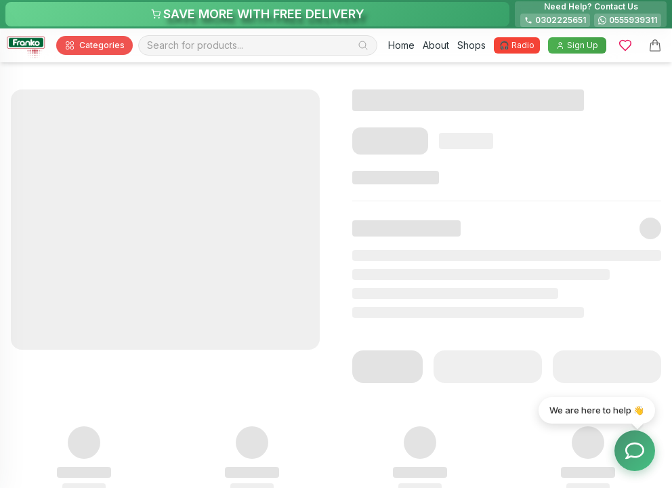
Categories (94, 45)
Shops (471, 45)
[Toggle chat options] (634, 450)
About (436, 45)
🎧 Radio (516, 45)
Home (401, 45)
